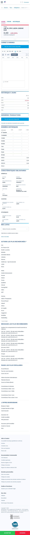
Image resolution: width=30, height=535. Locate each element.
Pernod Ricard (4, 301)
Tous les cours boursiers (7, 371)
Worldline (3, 315)
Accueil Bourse (5, 368)
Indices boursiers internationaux (9, 377)
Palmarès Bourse (5, 380)
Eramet (3, 275)
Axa (2, 245)
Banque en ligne (5, 406)
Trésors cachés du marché (7, 356)
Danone (3, 259)
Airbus (2, 305)
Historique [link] (16, 21)
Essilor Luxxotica (5, 250)
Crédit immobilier (5, 417)
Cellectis (3, 257)
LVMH (2, 264)
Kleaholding (4, 317)
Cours (3, 21)
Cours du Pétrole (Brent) (7, 382)
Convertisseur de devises (7, 386)
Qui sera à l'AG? (5, 347)
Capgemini (4, 313)
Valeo (2, 289)
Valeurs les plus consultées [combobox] (9, 229)
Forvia (2, 280)
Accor (2, 310)
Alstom (3, 277)
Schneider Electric (5, 254)
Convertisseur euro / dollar (7, 391)
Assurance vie (4, 414)
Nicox (2, 266)
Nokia (2, 270)
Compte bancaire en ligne (7, 408)
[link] (11, 440)
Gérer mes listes (5, 236)
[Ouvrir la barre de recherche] (20, 2)
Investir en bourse (5, 426)
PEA (2, 428)
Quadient (3, 282)
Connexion (26, 2)
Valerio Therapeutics (6, 298)
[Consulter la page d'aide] (22, 2)
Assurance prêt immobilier (7, 423)
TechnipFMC (4, 287)
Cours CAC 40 (4, 373)
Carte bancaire (5, 410)
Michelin (3, 252)
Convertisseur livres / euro (7, 395)
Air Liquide (3, 308)
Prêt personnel (4, 419)
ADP (2, 292)
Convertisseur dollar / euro (7, 388)
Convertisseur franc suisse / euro (9, 397)
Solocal (3, 285)
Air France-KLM (5, 247)
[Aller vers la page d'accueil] (5, 2)
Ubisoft (3, 303)
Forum (9, 21)
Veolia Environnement (6, 273)
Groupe (3, 353)
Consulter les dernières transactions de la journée (12, 123)
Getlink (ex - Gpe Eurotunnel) (8, 262)
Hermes (3, 296)
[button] (2, 2)
